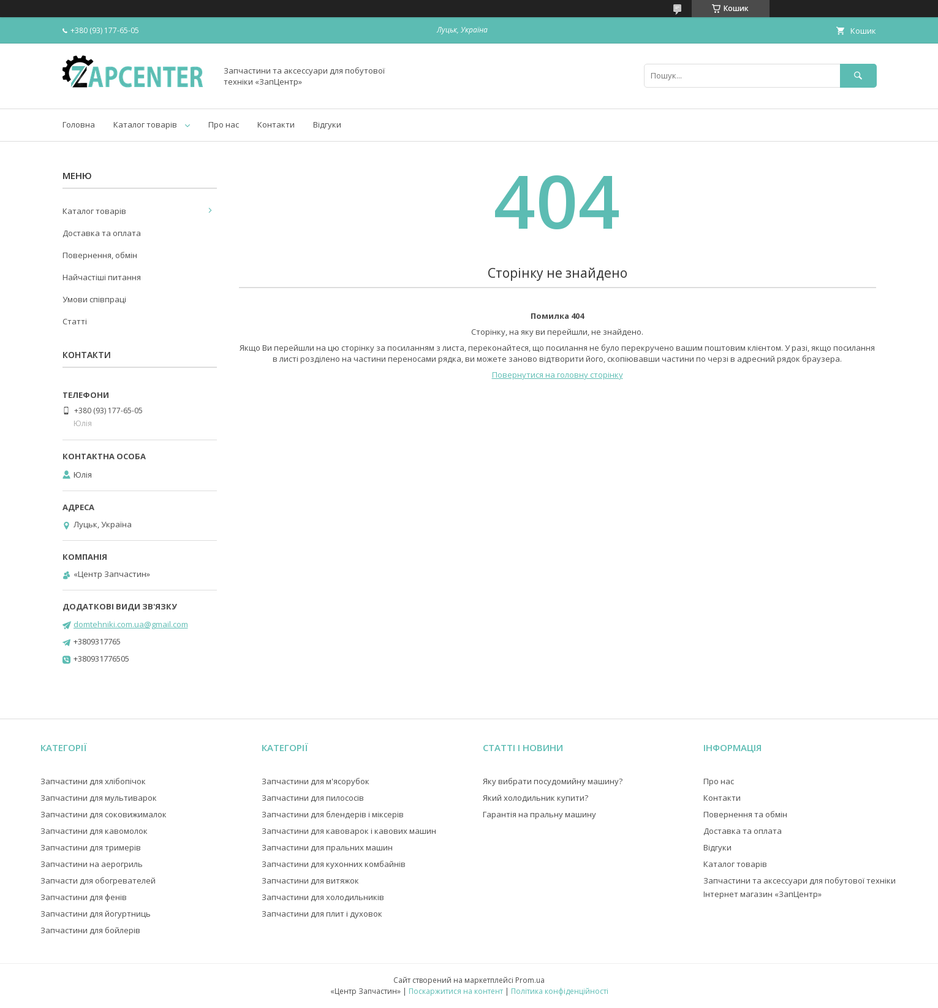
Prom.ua (530, 980)
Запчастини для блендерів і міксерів (333, 814)
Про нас (223, 124)
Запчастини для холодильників (323, 897)
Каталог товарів (145, 124)
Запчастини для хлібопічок (93, 781)
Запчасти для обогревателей (98, 880)
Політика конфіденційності (559, 991)
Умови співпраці (94, 299)
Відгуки (327, 124)
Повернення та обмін (745, 814)
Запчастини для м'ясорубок (315, 781)
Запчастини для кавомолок (94, 830)
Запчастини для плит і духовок (322, 913)
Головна (78, 124)
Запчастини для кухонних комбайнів (334, 863)
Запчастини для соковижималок (103, 814)
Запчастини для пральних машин (327, 847)
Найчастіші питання (101, 277)
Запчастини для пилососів (313, 797)
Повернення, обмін (99, 255)
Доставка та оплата (101, 233)
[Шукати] (858, 76)
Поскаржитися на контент (456, 991)
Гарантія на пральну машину (539, 814)
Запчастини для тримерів (90, 847)
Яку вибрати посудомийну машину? (552, 781)
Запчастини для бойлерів (90, 930)
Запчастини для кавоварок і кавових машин (349, 830)
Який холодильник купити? (535, 797)
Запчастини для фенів (83, 897)
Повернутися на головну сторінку (557, 374)
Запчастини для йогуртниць (95, 913)
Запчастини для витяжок (310, 880)
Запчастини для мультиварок (98, 797)
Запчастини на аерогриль (91, 863)
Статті (74, 321)
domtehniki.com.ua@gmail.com (131, 624)
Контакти (276, 124)
